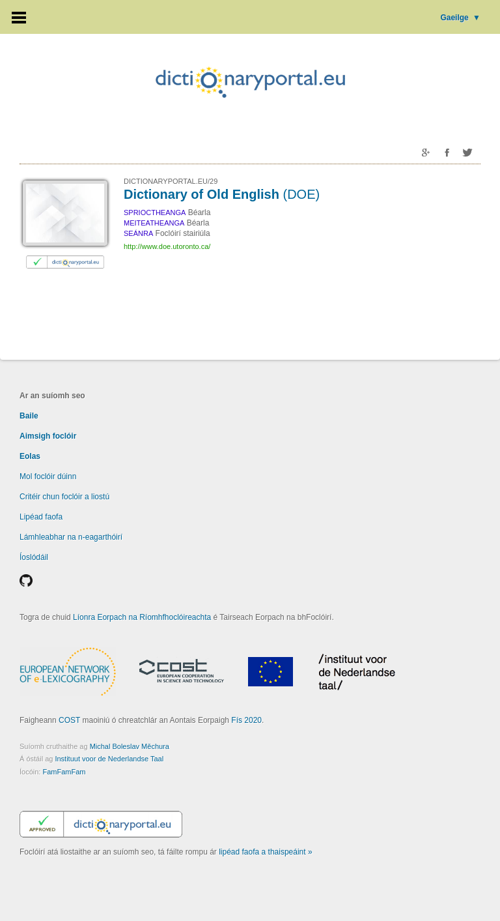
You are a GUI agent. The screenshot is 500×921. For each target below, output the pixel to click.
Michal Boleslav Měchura (129, 746)
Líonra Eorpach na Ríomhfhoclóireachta (142, 617)
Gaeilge (460, 17)
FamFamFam (63, 772)
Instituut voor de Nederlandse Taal (109, 759)
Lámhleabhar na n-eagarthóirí (71, 537)
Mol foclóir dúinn (48, 476)
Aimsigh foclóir (48, 436)
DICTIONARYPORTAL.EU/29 (170, 181)
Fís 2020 (246, 720)
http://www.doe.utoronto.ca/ (167, 246)
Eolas (30, 456)
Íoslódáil (34, 557)
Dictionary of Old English (222, 194)
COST (69, 720)
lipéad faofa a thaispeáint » (265, 851)
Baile (29, 415)
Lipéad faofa (41, 516)
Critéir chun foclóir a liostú (64, 496)
